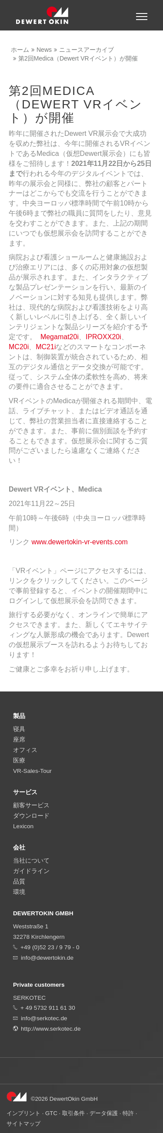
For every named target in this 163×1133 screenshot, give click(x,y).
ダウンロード (31, 816)
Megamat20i (59, 337)
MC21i (46, 347)
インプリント (23, 1113)
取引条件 (73, 1113)
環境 (19, 892)
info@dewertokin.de (47, 957)
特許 (128, 1113)
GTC (51, 1113)
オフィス (25, 750)
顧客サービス (31, 805)
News (44, 49)
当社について (31, 860)
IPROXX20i (103, 337)
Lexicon (23, 826)
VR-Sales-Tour (32, 771)
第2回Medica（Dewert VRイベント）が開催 (78, 58)
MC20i (19, 347)
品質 (19, 881)
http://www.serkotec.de (51, 1028)
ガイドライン (31, 871)
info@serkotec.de (44, 1018)
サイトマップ (23, 1123)
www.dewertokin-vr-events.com (79, 542)
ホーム (20, 49)
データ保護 (104, 1113)
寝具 (19, 729)
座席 (19, 739)
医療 (19, 760)
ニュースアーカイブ (86, 49)
